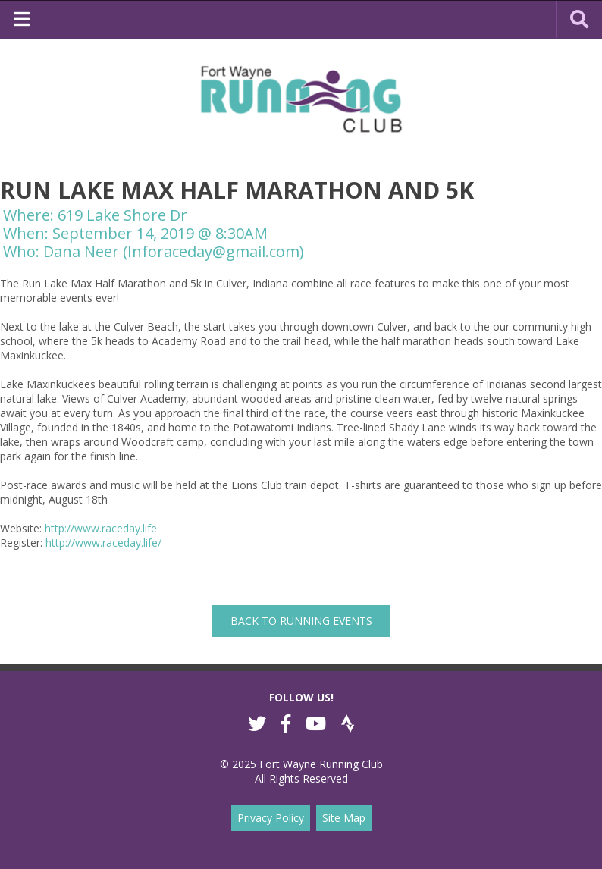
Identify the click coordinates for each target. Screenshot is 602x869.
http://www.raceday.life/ (103, 542)
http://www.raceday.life (101, 528)
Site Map (343, 818)
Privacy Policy (270, 818)
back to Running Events (301, 620)
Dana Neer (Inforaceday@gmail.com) (173, 251)
